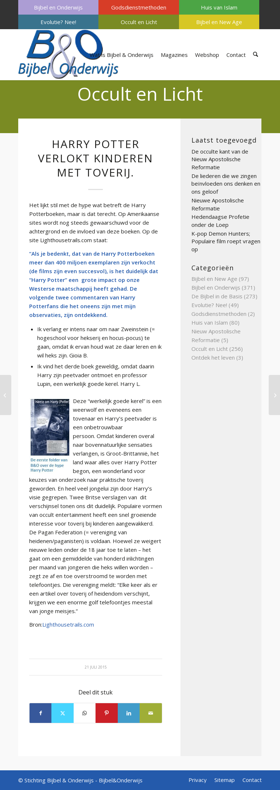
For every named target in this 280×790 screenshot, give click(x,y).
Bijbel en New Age (219, 22)
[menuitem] (58, 7)
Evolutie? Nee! (58, 22)
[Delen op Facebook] (40, 713)
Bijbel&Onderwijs (121, 780)
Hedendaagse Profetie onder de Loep (220, 220)
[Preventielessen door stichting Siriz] (5, 395)
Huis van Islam (219, 7)
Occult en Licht (139, 22)
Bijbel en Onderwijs (58, 7)
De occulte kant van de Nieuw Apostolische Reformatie (219, 159)
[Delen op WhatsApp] (85, 713)
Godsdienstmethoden (138, 7)
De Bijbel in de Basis (216, 296)
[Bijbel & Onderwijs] (68, 54)
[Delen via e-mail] (151, 713)
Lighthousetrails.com (68, 624)
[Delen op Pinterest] (106, 713)
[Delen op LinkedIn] (129, 713)
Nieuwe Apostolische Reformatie (217, 204)
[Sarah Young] (274, 395)
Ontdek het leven (213, 357)
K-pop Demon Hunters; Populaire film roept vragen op (225, 241)
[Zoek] (256, 54)
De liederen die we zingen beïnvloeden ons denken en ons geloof (225, 183)
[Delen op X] (62, 713)
